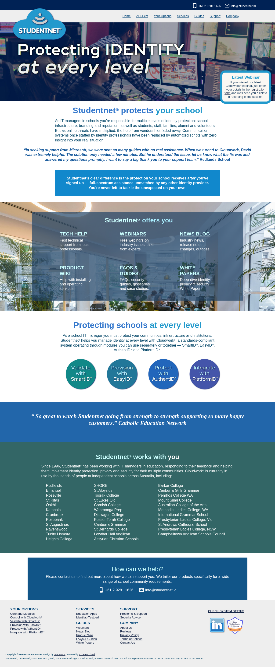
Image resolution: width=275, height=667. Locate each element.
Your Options (162, 16)
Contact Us (127, 642)
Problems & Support (133, 613)
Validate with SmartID (25, 621)
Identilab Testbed (87, 617)
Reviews (125, 631)
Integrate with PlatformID (27, 632)
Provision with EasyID (25, 625)
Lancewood (59, 654)
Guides (199, 16)
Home (127, 16)
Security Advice (130, 617)
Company (232, 16)
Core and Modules (22, 613)
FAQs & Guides (86, 639)
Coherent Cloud (87, 654)
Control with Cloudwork (26, 617)
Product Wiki (84, 635)
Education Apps (86, 613)
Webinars (82, 627)
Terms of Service (131, 639)
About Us (126, 627)
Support (215, 16)
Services (183, 16)
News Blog (83, 631)
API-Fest (142, 16)
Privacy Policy (129, 635)
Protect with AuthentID (25, 628)
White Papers (85, 642)
